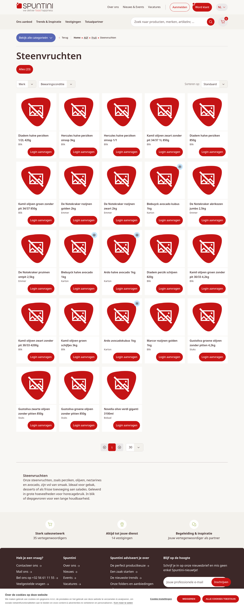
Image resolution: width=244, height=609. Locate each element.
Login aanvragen (41, 152)
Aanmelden (179, 7)
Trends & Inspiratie (48, 22)
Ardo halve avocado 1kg (120, 272)
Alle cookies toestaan (221, 602)
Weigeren (188, 602)
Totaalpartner (94, 22)
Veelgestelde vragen (32, 584)
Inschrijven (221, 582)
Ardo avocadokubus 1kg (120, 340)
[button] (222, 7)
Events (69, 578)
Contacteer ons (29, 565)
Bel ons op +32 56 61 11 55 (37, 578)
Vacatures (154, 7)
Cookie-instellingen (161, 602)
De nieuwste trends (126, 578)
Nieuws (70, 571)
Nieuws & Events (133, 7)
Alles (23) (24, 69)
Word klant (202, 7)
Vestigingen (73, 22)
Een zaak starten (124, 571)
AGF (86, 37)
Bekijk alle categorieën (36, 38)
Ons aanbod (24, 22)
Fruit (94, 37)
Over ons (113, 7)
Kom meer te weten (123, 606)
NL (222, 7)
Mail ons (24, 571)
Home (77, 37)
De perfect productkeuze (129, 565)
